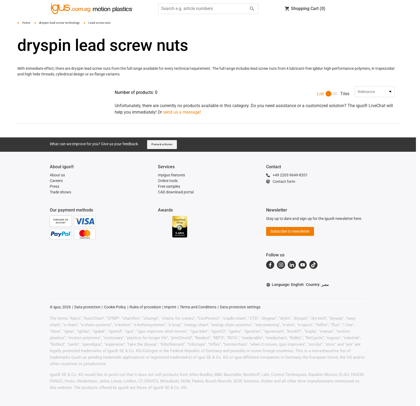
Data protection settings (240, 294)
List (320, 93)
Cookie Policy (115, 294)
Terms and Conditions (198, 294)
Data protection (87, 294)
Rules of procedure (145, 294)
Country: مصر (317, 271)
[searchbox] (204, 8)
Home (26, 23)
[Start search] (252, 8)
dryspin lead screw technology (59, 23)
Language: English (285, 271)
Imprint (170, 294)
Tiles (344, 93)
